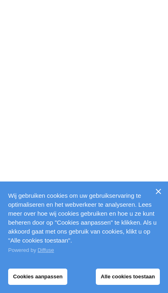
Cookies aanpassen (37, 276)
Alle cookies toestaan (128, 276)
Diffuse (46, 250)
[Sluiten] (158, 191)
